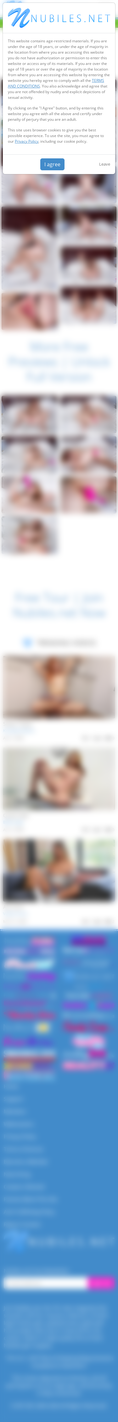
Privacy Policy (26, 141)
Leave (104, 164)
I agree (52, 164)
